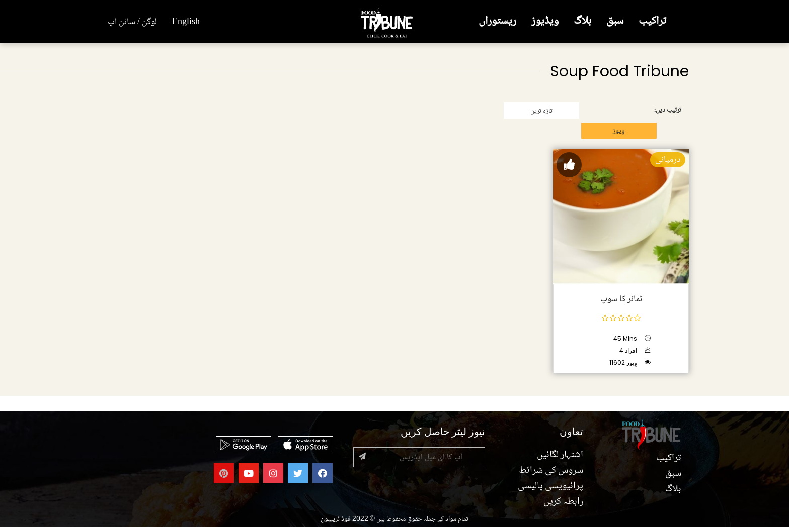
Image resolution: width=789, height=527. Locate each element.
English (186, 22)
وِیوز (619, 131)
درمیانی (667, 159)
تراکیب (652, 21)
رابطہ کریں (563, 501)
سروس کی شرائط (551, 470)
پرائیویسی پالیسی (550, 486)
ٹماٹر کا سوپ (621, 299)
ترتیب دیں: (667, 110)
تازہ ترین (541, 111)
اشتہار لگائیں (560, 455)
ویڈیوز (545, 21)
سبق (614, 21)
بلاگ (582, 21)
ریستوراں (497, 21)
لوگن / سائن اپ (132, 22)
